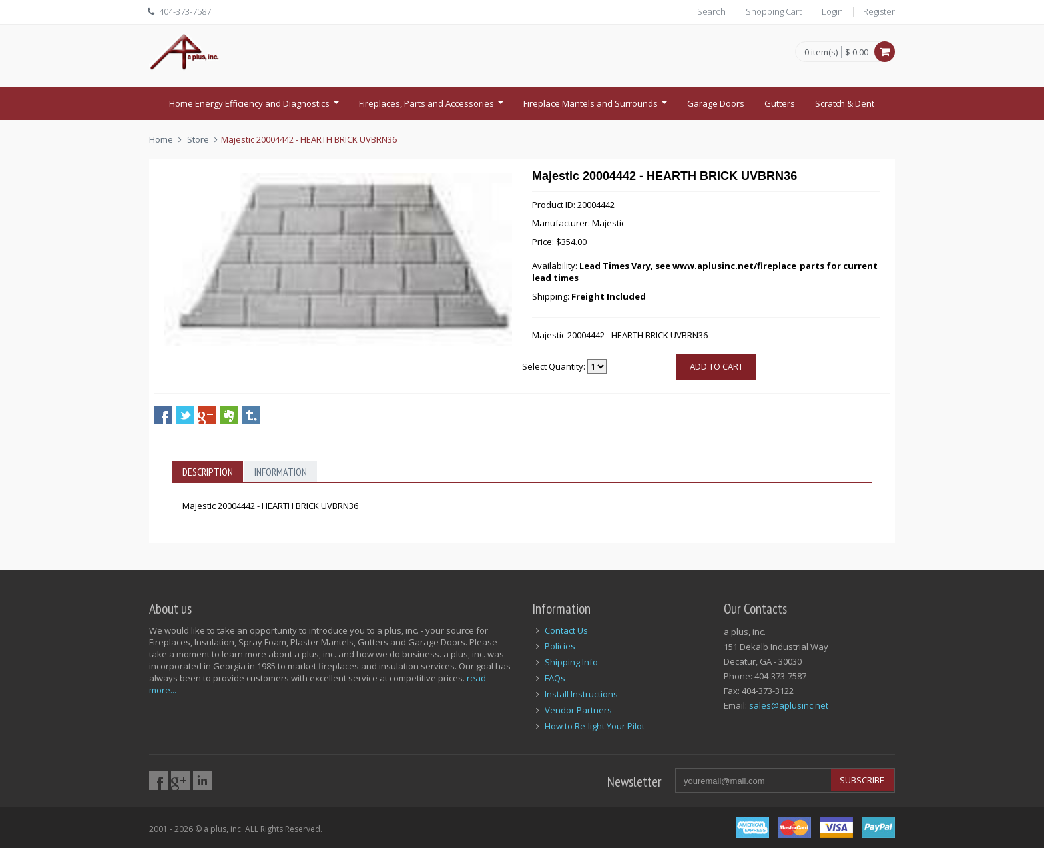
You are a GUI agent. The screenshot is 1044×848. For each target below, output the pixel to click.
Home (161, 139)
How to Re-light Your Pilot (595, 726)
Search (711, 11)
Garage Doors (715, 103)
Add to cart (716, 366)
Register (879, 11)
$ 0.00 (856, 52)
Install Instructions (581, 694)
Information (280, 471)
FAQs (555, 678)
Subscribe (862, 780)
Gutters (779, 103)
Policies (560, 646)
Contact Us (566, 630)
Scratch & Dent (844, 103)
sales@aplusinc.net (788, 705)
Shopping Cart (774, 11)
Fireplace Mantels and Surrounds (596, 107)
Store (198, 139)
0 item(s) (821, 52)
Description (207, 471)
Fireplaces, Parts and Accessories (433, 107)
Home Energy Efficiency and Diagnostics (255, 107)
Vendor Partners (578, 710)
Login (832, 11)
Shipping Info (571, 662)
